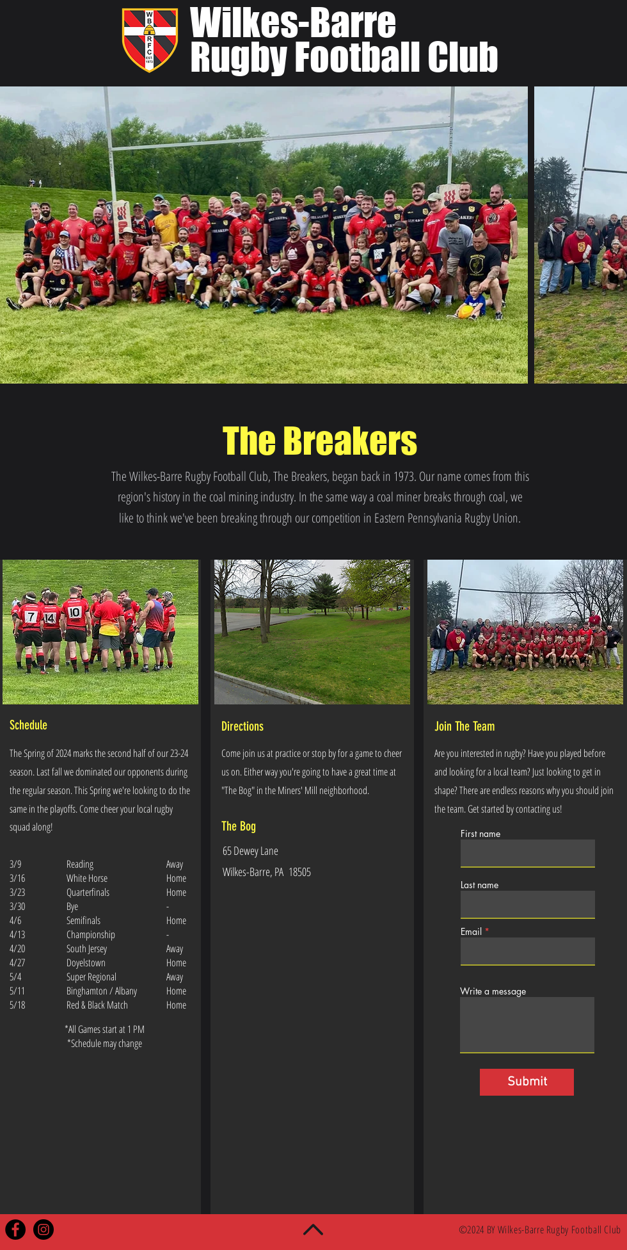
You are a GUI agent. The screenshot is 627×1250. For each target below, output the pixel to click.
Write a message (493, 991)
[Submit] (527, 1082)
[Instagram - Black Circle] (43, 1229)
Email (471, 931)
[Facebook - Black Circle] (15, 1229)
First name (480, 833)
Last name (479, 885)
